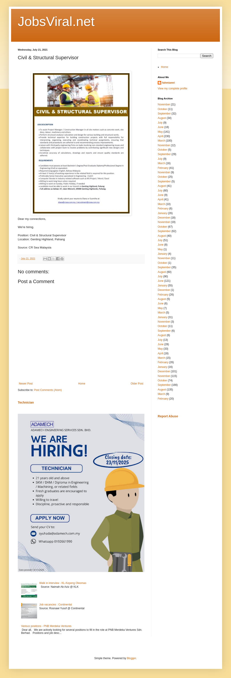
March (161, 140)
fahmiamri (168, 82)
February (163, 168)
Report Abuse (168, 416)
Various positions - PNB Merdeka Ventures (46, 626)
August (162, 118)
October (162, 109)
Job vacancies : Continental (55, 604)
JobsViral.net (56, 21)
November (164, 104)
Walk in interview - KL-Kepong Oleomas (62, 583)
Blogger (131, 658)
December (164, 217)
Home (81, 383)
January (162, 213)
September (164, 113)
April (160, 136)
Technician (26, 402)
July (160, 122)
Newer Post (26, 383)
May (160, 131)
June (160, 127)
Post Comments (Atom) (48, 390)
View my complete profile (172, 88)
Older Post (137, 383)
